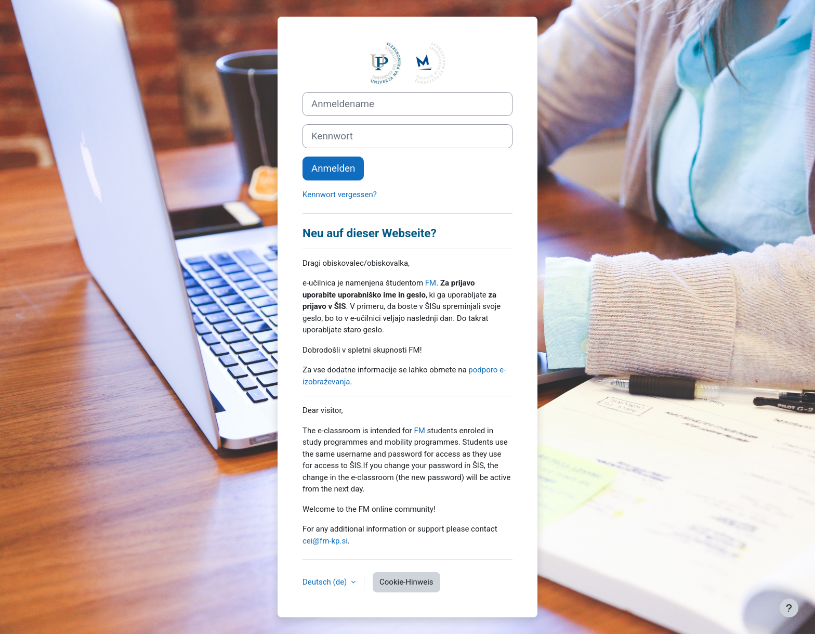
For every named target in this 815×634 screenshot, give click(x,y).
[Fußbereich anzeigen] (789, 608)
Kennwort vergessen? (340, 194)
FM (430, 283)
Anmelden (333, 168)
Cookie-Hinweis (406, 582)
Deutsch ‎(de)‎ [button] (326, 582)
